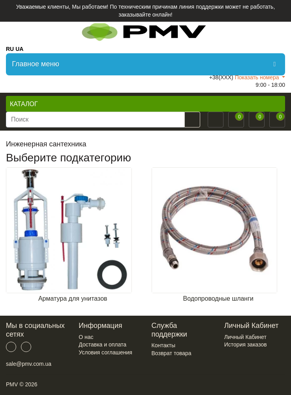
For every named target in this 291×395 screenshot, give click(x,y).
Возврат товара (171, 353)
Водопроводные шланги (218, 298)
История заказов (245, 344)
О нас (86, 337)
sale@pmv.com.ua (28, 364)
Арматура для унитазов (72, 298)
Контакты (163, 345)
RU (10, 49)
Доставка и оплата (102, 344)
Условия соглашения (105, 352)
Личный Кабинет (245, 337)
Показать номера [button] (258, 77)
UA (19, 49)
